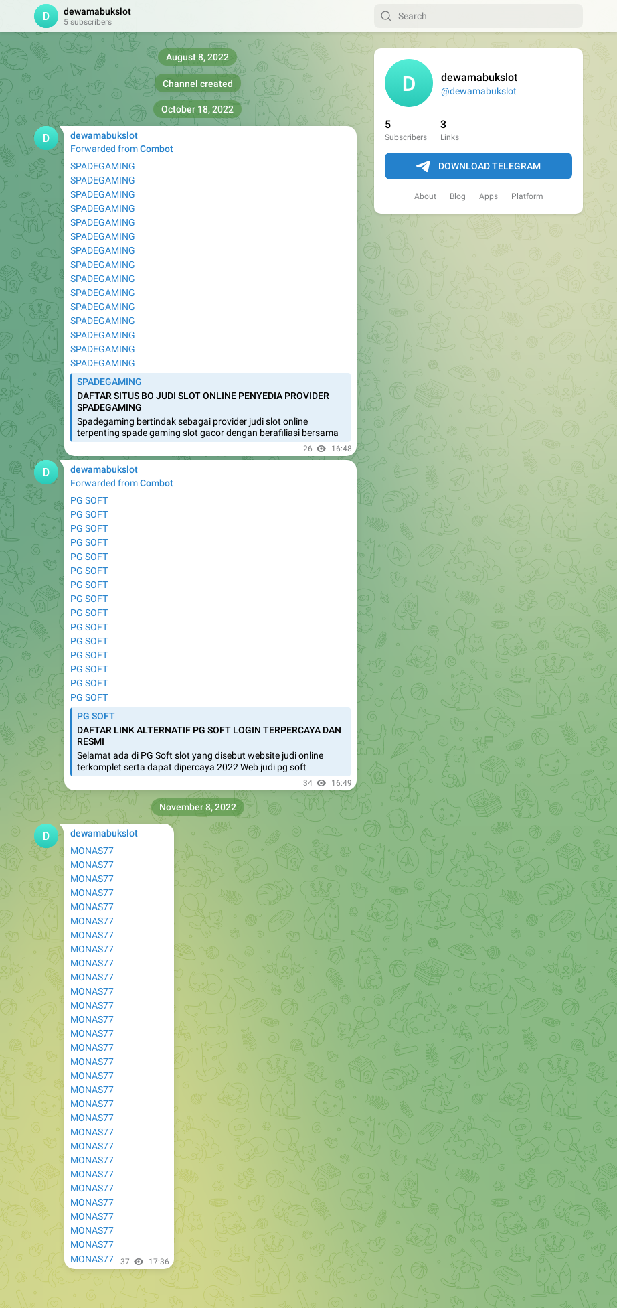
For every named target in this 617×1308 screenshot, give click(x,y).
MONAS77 (92, 850)
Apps (488, 196)
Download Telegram (478, 167)
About (425, 196)
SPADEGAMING (102, 166)
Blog (458, 196)
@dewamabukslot (479, 91)
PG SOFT (89, 500)
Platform (527, 196)
